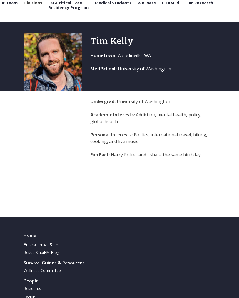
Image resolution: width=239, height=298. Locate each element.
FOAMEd (170, 3)
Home (30, 235)
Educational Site (41, 245)
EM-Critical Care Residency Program (68, 5)
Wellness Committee (42, 270)
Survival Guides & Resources (54, 263)
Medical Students (113, 3)
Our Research (199, 3)
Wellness (147, 3)
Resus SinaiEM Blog (41, 252)
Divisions (33, 3)
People (31, 281)
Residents (32, 288)
